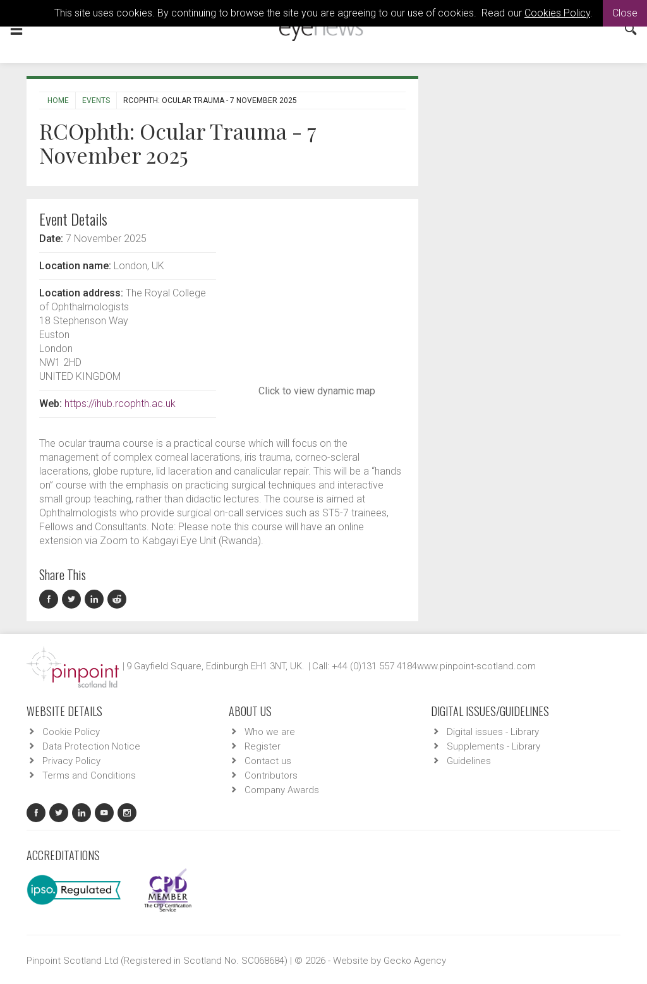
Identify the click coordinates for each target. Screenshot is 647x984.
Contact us (268, 761)
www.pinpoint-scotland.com (476, 666)
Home (58, 100)
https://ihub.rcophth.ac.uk (120, 404)
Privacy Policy (71, 761)
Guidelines (469, 761)
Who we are (270, 732)
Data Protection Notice (91, 746)
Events (96, 100)
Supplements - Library (493, 746)
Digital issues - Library (493, 732)
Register (263, 746)
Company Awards (282, 790)
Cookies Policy (557, 13)
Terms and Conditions (89, 775)
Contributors (271, 775)
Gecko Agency (415, 960)
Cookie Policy (71, 732)
